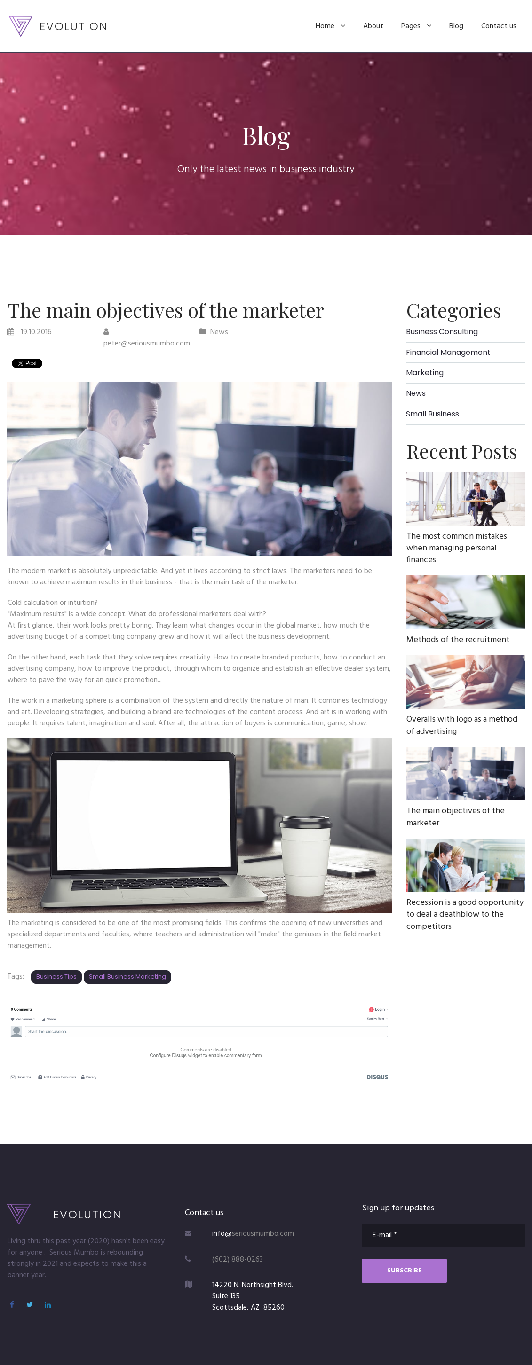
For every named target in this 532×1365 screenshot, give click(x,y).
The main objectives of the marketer (455, 817)
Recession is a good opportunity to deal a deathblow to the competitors (465, 914)
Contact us (498, 26)
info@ (222, 1234)
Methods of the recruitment (457, 640)
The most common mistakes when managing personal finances (456, 548)
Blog (456, 26)
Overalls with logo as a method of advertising (461, 725)
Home (330, 26)
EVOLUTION (74, 26)
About (373, 26)
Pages (416, 26)
